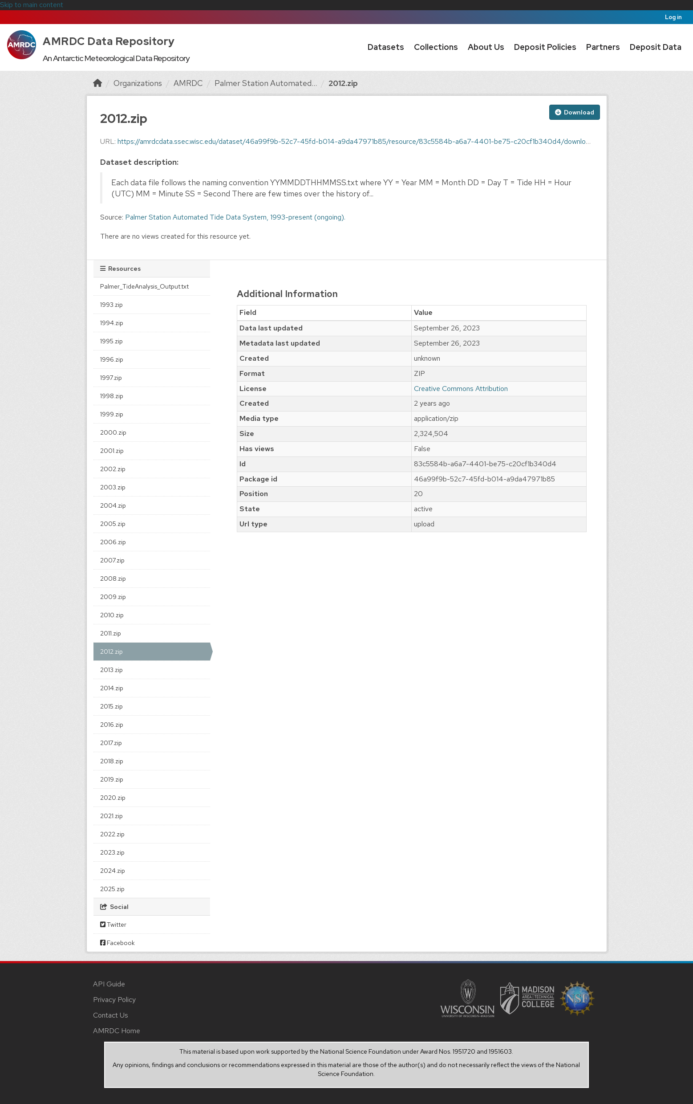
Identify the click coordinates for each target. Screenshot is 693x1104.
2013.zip (111, 670)
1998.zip (111, 396)
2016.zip (111, 725)
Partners (603, 47)
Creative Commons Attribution (461, 388)
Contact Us (110, 1015)
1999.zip (111, 414)
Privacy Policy (114, 999)
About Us (486, 47)
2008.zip (113, 578)
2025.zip (112, 889)
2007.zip (112, 560)
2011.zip (110, 633)
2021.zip (111, 816)
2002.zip (113, 469)
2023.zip (112, 852)
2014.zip (111, 688)
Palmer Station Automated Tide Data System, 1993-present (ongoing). (235, 217)
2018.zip (111, 761)
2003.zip (113, 487)
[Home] (97, 83)
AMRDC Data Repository (109, 41)
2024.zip (112, 871)
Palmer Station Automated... (266, 83)
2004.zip (113, 505)
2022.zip (112, 834)
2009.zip (113, 597)
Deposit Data (655, 47)
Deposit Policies (545, 47)
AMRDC (188, 83)
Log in (673, 17)
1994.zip (111, 323)
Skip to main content (31, 4)
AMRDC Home (116, 1030)
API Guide (109, 984)
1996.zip (111, 359)
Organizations (137, 83)
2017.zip (111, 743)
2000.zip (113, 432)
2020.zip (113, 798)
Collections (436, 47)
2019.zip (111, 779)
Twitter (113, 925)
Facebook (117, 943)
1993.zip (111, 305)
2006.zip (113, 542)
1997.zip (111, 378)
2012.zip (343, 83)
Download (574, 112)
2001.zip (112, 451)
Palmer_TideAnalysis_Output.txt (144, 286)
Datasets (386, 47)
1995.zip (111, 341)
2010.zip (112, 615)
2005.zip (113, 524)
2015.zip (111, 706)
